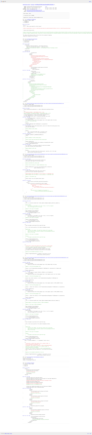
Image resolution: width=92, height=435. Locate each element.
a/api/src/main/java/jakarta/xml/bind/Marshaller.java (37, 196)
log (46, 6)
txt (88, 433)
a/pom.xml (28, 362)
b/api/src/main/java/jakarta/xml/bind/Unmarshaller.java (58, 257)
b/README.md (33, 19)
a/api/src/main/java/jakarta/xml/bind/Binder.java (36, 103)
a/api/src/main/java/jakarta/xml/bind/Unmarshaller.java (37, 257)
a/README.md (29, 19)
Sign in (90, 1)
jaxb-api (32, 4)
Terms (11, 433)
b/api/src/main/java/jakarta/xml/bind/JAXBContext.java (57, 154)
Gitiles (6, 433)
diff (43, 11)
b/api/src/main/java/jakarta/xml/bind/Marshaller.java (57, 196)
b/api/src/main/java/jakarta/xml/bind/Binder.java (55, 103)
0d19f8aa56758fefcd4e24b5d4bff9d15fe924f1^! (44, 4)
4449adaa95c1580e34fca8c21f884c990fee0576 (34, 11)
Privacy (8, 433)
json (90, 433)
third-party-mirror (26, 4)
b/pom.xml (32, 362)
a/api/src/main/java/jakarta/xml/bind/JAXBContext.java (37, 154)
